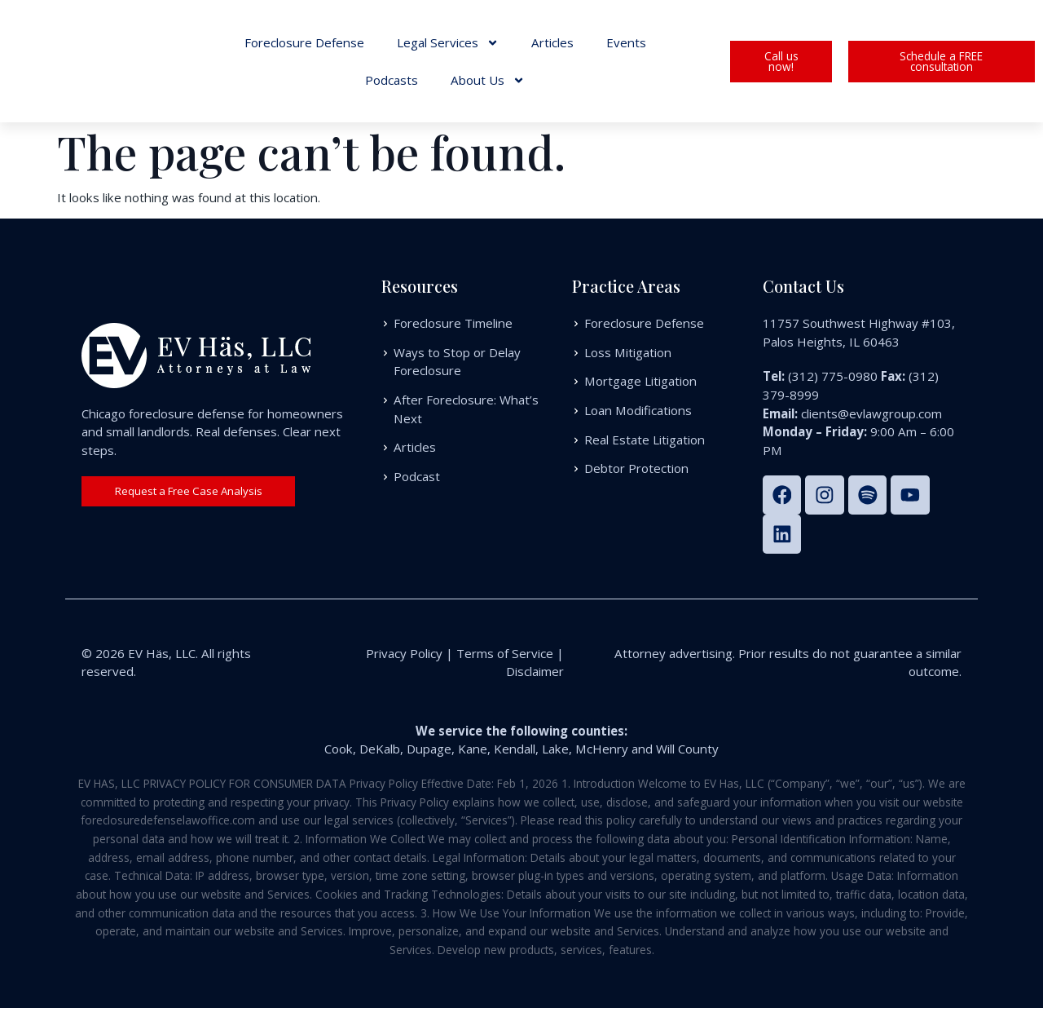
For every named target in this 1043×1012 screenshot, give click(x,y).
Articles (552, 42)
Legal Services (448, 43)
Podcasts (391, 80)
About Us (488, 80)
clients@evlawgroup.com (871, 413)
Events (626, 42)
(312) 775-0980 (833, 376)
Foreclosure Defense (304, 42)
